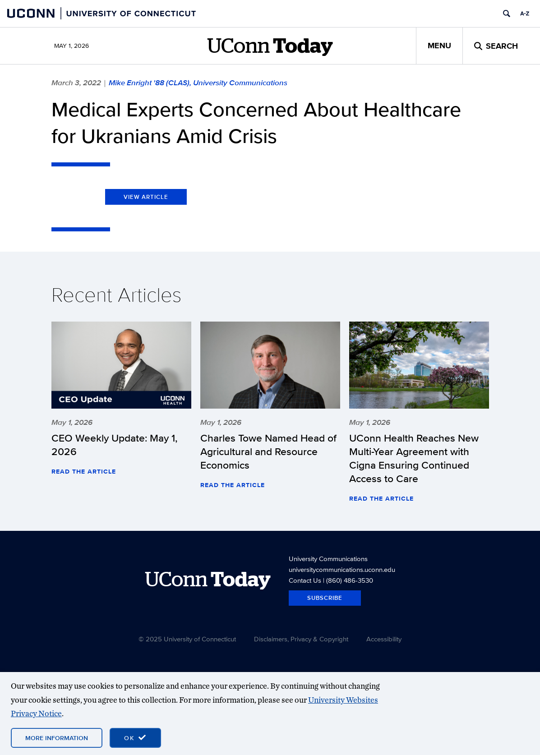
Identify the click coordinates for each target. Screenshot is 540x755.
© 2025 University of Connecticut (187, 639)
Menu (439, 45)
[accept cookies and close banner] (135, 738)
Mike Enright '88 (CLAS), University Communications (198, 82)
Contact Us (305, 580)
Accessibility (384, 639)
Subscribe (324, 598)
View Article (146, 197)
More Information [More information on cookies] (56, 737)
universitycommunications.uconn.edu (342, 569)
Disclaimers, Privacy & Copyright (301, 639)
